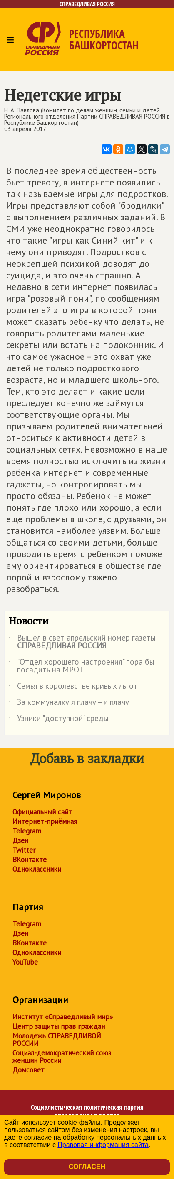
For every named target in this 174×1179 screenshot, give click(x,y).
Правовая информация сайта (103, 1144)
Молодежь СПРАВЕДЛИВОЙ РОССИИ (56, 1039)
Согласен (87, 1166)
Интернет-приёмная (44, 821)
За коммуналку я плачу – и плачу (69, 703)
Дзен (20, 840)
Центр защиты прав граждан (58, 1026)
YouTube (25, 962)
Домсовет (28, 1070)
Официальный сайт (42, 812)
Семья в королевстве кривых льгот (73, 687)
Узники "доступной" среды (59, 719)
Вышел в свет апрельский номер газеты (82, 642)
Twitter (23, 850)
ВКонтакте (29, 859)
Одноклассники (36, 869)
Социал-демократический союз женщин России (61, 1056)
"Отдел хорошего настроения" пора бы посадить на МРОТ (81, 666)
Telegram (26, 831)
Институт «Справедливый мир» (62, 1017)
